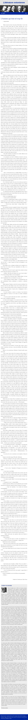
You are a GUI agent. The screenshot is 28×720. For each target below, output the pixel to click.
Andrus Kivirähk (6, 21)
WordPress (7, 718)
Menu (3, 13)
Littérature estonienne (14, 2)
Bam (10, 718)
